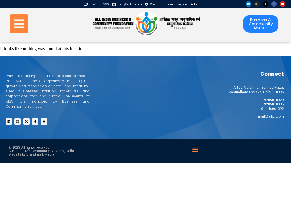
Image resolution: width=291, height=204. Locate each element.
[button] (195, 149)
